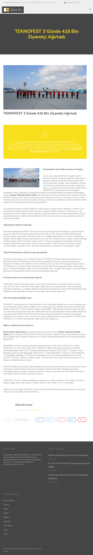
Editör (5, 509)
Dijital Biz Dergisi (23, 404)
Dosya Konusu (9, 500)
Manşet (6, 517)
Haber (5, 513)
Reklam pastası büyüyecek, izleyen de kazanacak (68, 455)
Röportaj (6, 521)
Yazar (5, 534)
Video (5, 530)
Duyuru (6, 504)
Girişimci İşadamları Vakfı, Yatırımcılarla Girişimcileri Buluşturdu (68, 477)
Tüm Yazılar (7, 525)
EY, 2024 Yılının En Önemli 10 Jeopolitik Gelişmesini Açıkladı (69, 465)
